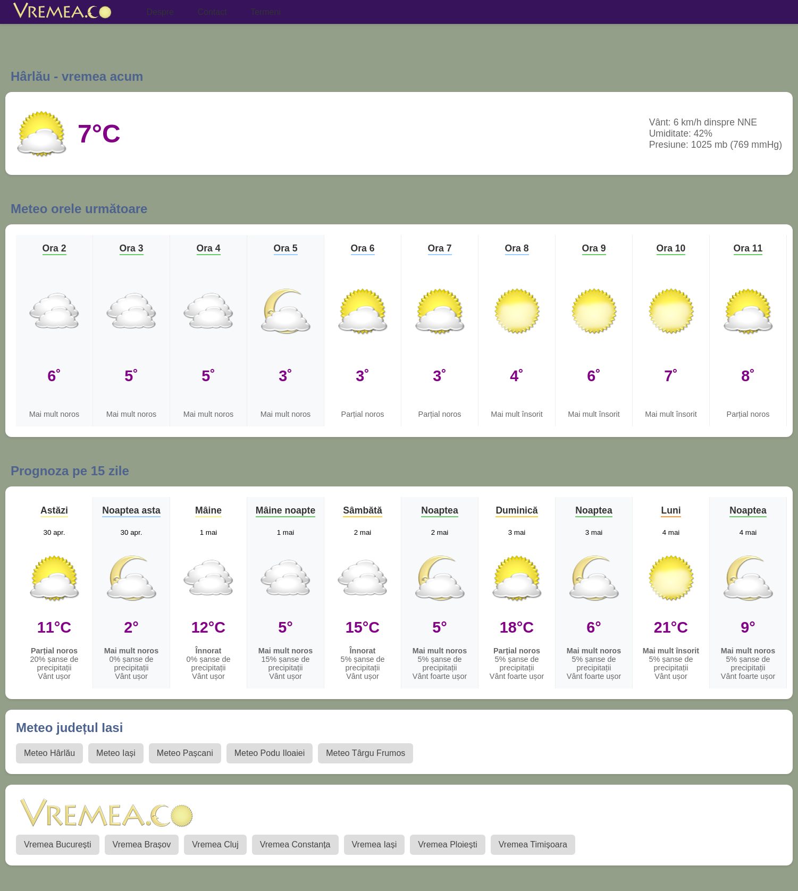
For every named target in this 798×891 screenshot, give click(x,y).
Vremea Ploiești (447, 844)
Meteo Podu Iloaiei (269, 753)
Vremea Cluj (215, 844)
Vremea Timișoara (533, 844)
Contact (211, 11)
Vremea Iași (374, 844)
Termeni (265, 11)
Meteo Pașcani (185, 753)
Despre (160, 11)
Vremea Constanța (295, 844)
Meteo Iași (116, 753)
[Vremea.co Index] (62, 12)
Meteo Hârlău (49, 753)
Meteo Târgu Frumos (365, 753)
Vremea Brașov (142, 844)
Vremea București (57, 844)
